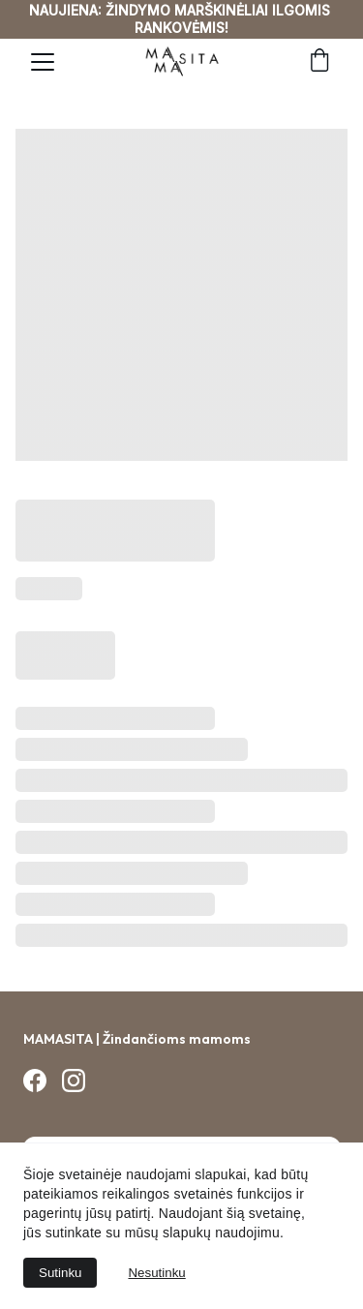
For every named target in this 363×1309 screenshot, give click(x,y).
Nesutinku (156, 1272)
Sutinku (60, 1272)
